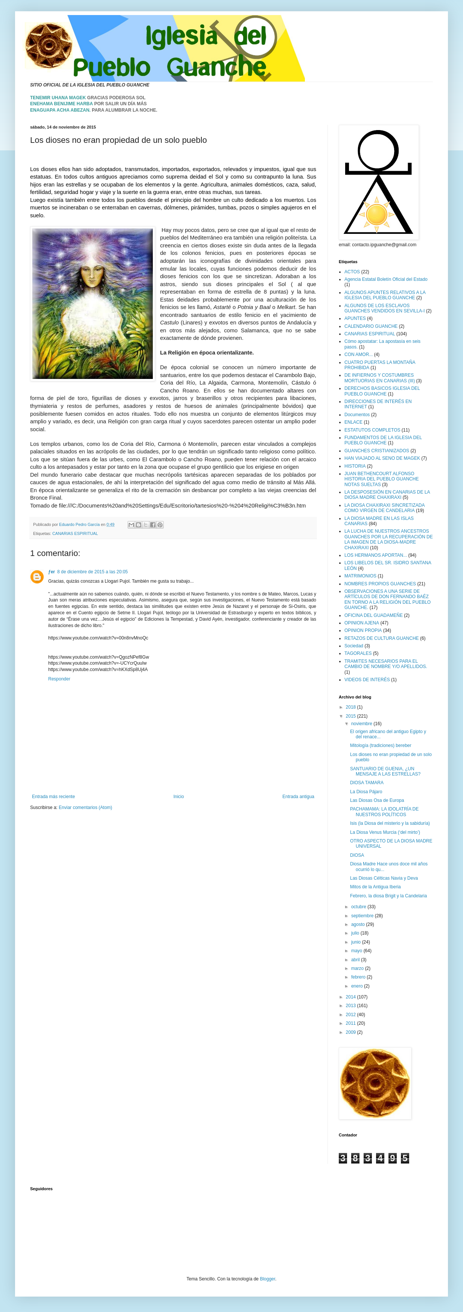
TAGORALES (358, 653)
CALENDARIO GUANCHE (371, 326)
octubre (359, 906)
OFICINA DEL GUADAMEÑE (373, 615)
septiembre (363, 915)
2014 (351, 997)
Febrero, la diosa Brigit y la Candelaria (388, 895)
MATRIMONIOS (360, 576)
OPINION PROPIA (363, 630)
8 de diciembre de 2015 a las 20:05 (92, 571)
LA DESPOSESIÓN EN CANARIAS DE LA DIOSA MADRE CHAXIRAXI (387, 494)
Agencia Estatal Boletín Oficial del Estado (386, 279)
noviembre (362, 723)
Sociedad (353, 645)
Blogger (267, 1279)
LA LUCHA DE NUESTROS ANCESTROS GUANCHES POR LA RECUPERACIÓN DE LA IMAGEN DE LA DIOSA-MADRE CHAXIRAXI (388, 539)
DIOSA (357, 855)
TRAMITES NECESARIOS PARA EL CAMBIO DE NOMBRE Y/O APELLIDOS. (385, 664)
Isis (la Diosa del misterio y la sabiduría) (390, 823)
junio (356, 942)
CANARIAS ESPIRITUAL (75, 533)
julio (356, 933)
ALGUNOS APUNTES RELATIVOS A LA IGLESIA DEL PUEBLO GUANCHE (384, 295)
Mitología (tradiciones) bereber (380, 745)
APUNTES (355, 318)
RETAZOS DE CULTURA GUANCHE (381, 638)
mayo (357, 950)
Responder (59, 679)
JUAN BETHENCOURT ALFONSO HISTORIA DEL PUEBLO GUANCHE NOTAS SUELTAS (381, 479)
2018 (351, 707)
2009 (351, 1032)
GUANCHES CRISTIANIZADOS (376, 450)
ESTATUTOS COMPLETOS (372, 430)
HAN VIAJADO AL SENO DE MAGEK (382, 458)
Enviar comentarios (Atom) (85, 807)
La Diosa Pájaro (366, 791)
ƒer (51, 571)
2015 (351, 716)
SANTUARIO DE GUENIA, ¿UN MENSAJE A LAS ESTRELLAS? (385, 771)
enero (357, 986)
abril (356, 959)
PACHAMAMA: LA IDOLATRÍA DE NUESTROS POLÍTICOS (384, 811)
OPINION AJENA (361, 623)
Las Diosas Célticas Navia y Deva (384, 878)
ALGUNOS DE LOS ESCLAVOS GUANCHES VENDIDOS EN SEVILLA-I (384, 308)
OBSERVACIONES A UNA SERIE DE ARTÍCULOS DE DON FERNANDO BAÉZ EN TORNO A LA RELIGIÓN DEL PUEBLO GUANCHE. (387, 599)
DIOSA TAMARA (367, 782)
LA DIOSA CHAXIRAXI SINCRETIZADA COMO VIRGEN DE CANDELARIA (384, 508)
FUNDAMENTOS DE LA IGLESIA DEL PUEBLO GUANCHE (383, 440)
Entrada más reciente (53, 796)
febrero (359, 977)
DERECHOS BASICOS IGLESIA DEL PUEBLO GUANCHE (382, 391)
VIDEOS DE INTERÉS (367, 679)
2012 (351, 1014)
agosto (358, 924)
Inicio (179, 796)
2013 (351, 1005)
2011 (351, 1023)
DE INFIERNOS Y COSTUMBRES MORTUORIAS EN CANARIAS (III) (379, 378)
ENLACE (353, 422)
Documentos (357, 414)
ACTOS (352, 271)
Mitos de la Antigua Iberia (375, 886)
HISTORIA (355, 466)
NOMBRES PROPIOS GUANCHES (380, 583)
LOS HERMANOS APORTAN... (375, 555)
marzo (358, 968)
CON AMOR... (358, 354)
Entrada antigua (298, 796)
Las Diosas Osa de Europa (377, 800)
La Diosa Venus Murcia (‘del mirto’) (385, 832)
